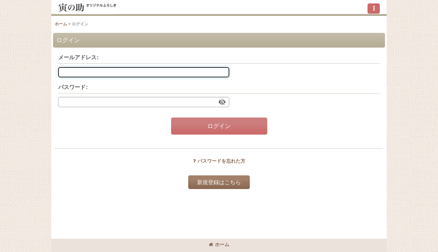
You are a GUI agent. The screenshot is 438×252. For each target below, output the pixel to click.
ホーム (219, 244)
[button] (374, 8)
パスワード (72, 87)
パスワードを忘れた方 (219, 161)
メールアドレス (77, 57)
